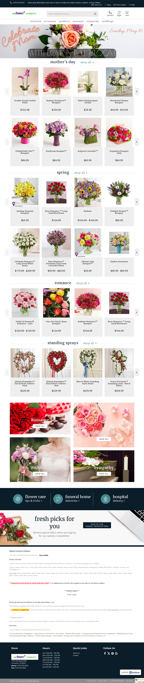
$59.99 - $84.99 (56, 270)
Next (137, 91)
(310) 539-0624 (18, 3)
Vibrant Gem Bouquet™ (88, 262)
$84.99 (25, 160)
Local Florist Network (117, 681)
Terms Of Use (91, 681)
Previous (7, 91)
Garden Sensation (119, 261)
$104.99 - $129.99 (25, 330)
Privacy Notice (103, 681)
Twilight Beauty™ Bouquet (119, 212)
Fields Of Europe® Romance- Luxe (25, 322)
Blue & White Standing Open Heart (87, 382)
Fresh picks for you (54, 526)
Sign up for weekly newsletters (97, 525)
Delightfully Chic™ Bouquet (25, 152)
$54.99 (88, 270)
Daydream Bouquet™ (56, 151)
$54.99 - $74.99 (119, 109)
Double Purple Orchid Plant (25, 101)
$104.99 (56, 109)
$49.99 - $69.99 (119, 270)
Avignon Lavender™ (88, 151)
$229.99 (25, 390)
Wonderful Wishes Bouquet (119, 101)
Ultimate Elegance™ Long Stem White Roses (25, 263)
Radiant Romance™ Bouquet (56, 101)
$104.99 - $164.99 (88, 220)
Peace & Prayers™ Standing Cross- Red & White (119, 383)
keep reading (43, 555)
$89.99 (119, 220)
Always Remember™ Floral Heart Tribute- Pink (25, 383)
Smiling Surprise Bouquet (25, 212)
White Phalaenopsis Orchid (88, 101)
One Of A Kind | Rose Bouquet (56, 322)
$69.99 (88, 160)
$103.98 (25, 109)
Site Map (129, 681)
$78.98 (88, 109)
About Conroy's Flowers (19, 551)
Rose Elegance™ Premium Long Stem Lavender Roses (56, 263)
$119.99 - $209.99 (25, 270)
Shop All (86, 62)
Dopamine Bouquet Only (119, 152)
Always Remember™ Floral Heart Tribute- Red (56, 383)
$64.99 (119, 160)
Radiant (88, 211)
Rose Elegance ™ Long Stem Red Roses (56, 212)
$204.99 (119, 390)
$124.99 (56, 330)
